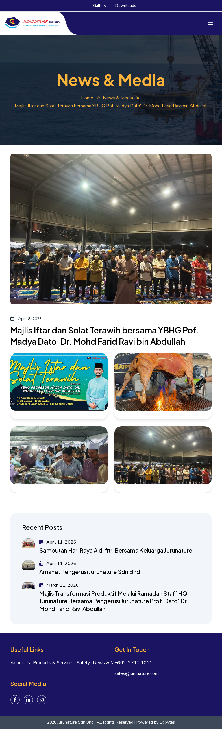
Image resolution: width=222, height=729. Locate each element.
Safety (83, 663)
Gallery (99, 5)
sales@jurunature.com (136, 674)
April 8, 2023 (26, 319)
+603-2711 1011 (133, 663)
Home (87, 98)
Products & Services (53, 663)
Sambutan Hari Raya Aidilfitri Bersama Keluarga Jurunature (115, 550)
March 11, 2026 (59, 585)
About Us (20, 663)
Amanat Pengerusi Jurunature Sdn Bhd (89, 571)
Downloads (125, 5)
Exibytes (167, 722)
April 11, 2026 (57, 542)
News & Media (118, 98)
